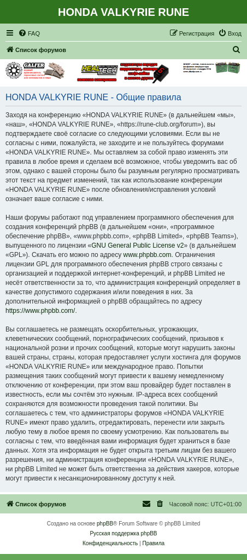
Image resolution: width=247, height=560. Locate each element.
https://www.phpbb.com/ (40, 311)
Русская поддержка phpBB (123, 533)
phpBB (105, 524)
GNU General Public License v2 (137, 245)
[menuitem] (29, 33)
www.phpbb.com (147, 255)
